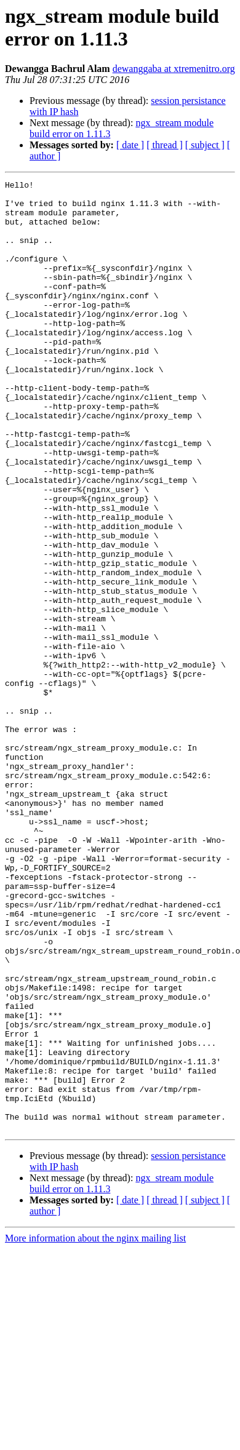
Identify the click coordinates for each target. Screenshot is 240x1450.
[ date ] (130, 145)
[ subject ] (205, 145)
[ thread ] (164, 145)
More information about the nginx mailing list (95, 1428)
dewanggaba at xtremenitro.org (174, 68)
